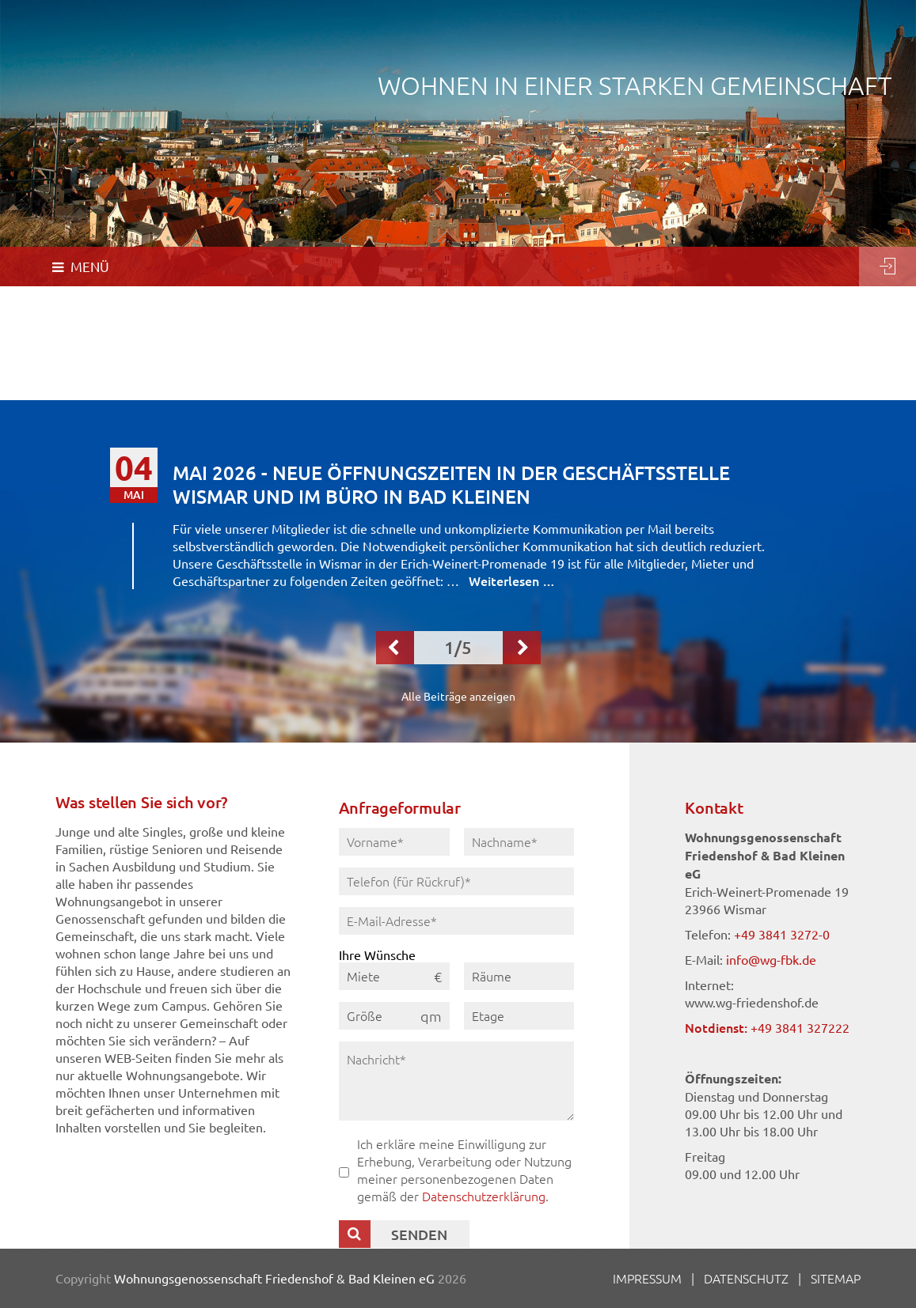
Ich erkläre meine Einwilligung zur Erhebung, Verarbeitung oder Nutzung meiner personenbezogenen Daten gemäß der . (464, 1169)
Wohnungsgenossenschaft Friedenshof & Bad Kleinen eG (274, 1278)
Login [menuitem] (887, 266)
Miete (363, 976)
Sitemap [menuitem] (836, 1278)
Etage (488, 1015)
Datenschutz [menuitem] (746, 1278)
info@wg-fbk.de (771, 959)
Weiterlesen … (512, 580)
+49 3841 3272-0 (782, 934)
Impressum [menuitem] (647, 1278)
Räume (491, 976)
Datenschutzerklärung (483, 1195)
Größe (364, 1015)
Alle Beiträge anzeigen (458, 696)
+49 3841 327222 (800, 1027)
